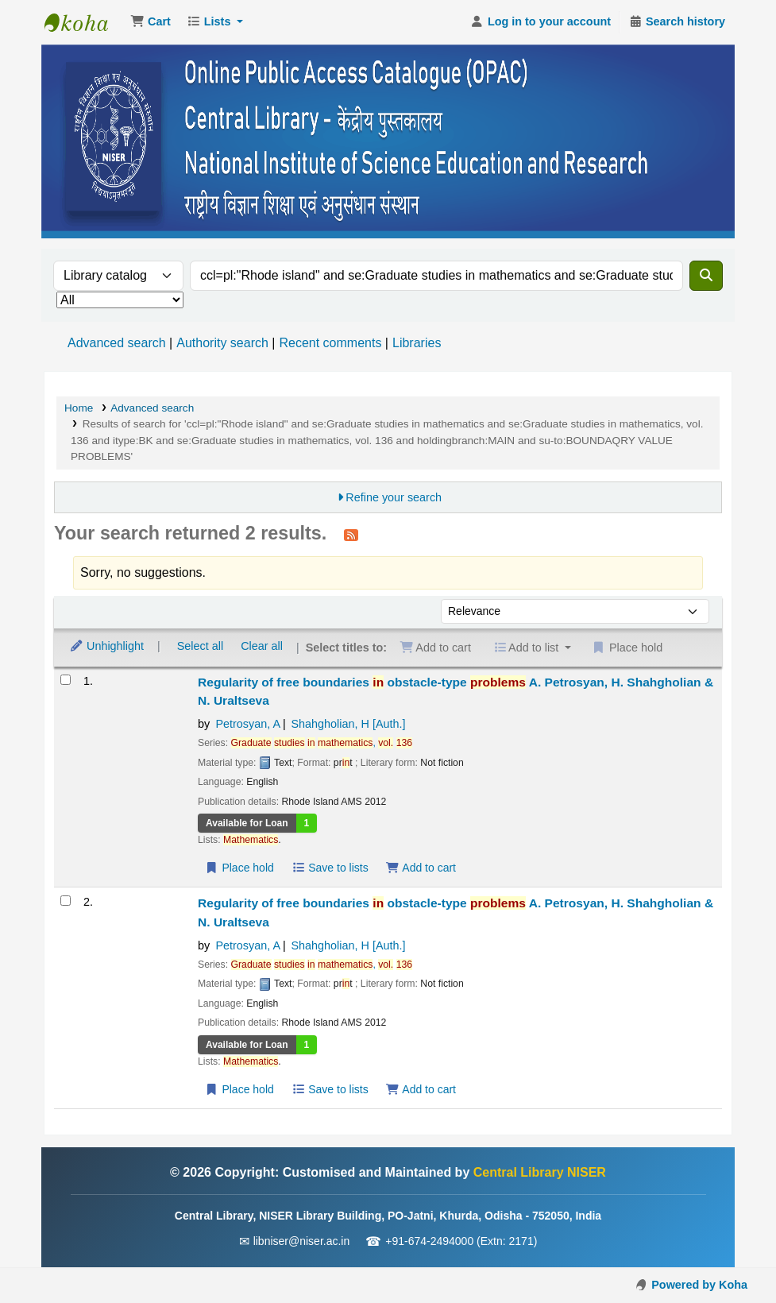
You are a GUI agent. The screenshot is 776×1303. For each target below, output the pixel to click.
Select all (200, 646)
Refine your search (394, 497)
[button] (150, 22)
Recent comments (330, 343)
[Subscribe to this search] (351, 535)
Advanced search (117, 343)
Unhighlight (106, 646)
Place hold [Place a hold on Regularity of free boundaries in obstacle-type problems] (239, 867)
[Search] (706, 276)
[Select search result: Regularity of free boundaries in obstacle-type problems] (65, 680)
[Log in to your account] (540, 22)
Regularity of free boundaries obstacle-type (455, 691)
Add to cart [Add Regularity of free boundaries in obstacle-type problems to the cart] (421, 867)
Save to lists (330, 867)
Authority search (222, 343)
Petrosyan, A (247, 723)
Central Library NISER (84, 22)
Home (78, 408)
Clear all (262, 646)
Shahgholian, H (348, 723)
